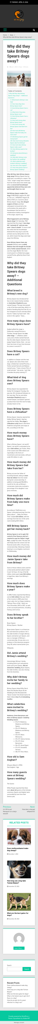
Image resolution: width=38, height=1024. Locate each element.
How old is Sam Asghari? (20, 165)
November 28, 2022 (13, 919)
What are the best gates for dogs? (17, 994)
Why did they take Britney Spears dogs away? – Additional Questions (18, 96)
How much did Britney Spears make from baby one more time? (18, 132)
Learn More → (19, 948)
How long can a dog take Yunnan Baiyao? (16, 882)
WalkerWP (26, 1018)
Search (9, 965)
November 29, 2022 (13, 886)
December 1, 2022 (12, 854)
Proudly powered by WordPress (19, 1016)
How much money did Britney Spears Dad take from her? (18, 126)
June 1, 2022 (14, 67)
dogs (20, 67)
